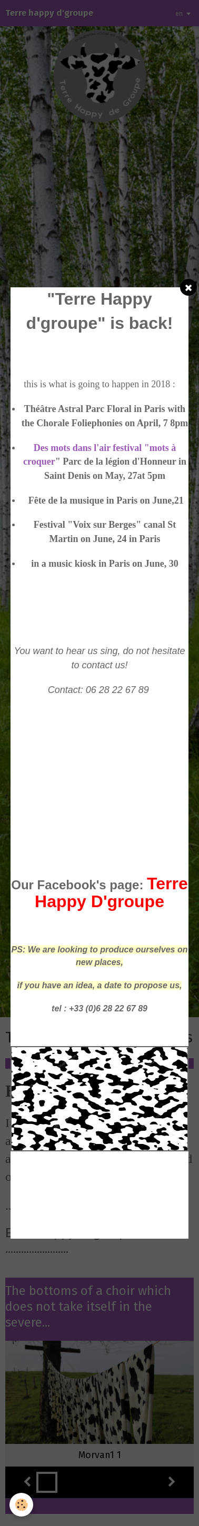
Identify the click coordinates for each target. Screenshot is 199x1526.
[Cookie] (21, 1505)
